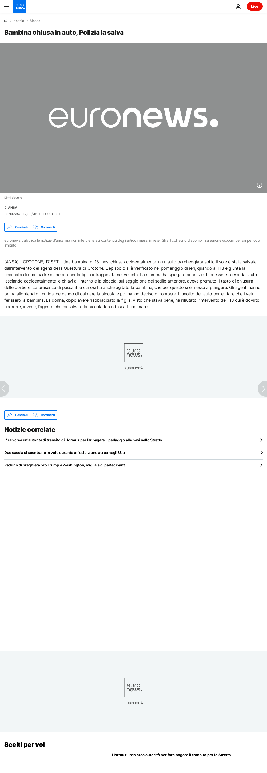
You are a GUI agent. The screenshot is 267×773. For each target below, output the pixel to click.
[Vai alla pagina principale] (19, 6)
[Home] (5, 20)
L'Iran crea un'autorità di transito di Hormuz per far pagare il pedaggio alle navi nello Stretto (83, 440)
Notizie (18, 20)
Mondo (35, 20)
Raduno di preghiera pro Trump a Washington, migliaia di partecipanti (65, 465)
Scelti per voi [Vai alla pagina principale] (24, 744)
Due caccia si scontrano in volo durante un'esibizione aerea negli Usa (64, 452)
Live (254, 6)
